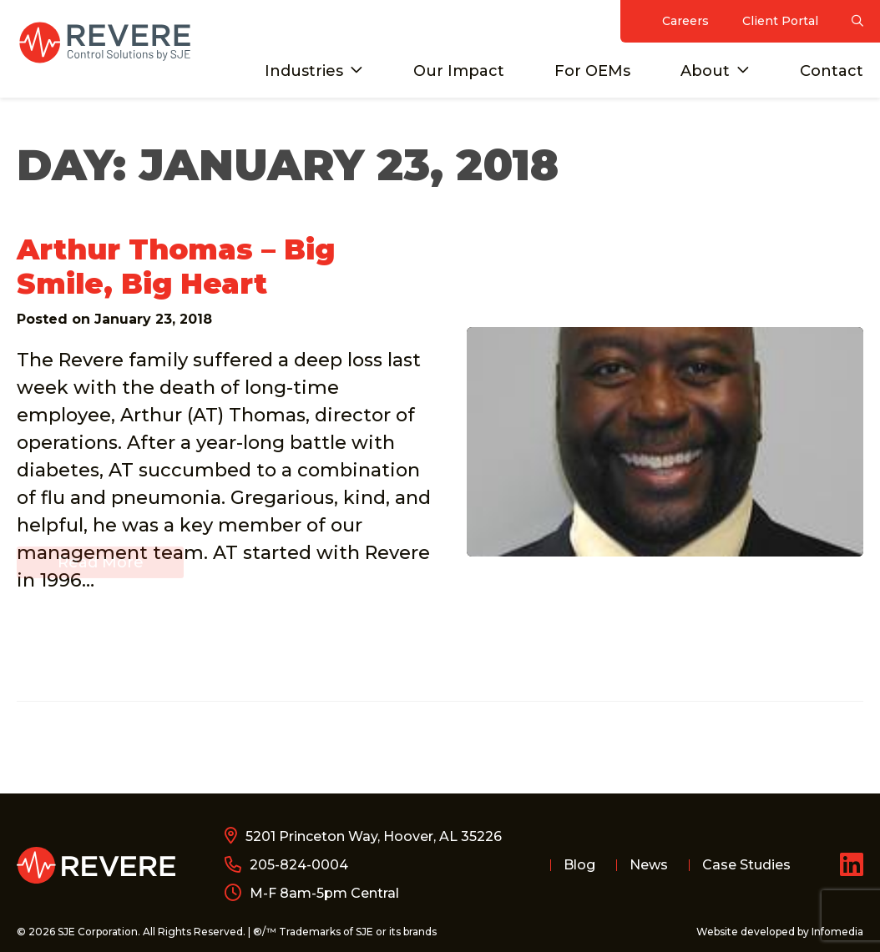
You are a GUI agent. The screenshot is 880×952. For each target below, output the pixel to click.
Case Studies (746, 865)
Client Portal (780, 20)
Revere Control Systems (104, 42)
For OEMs (592, 71)
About (705, 71)
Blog (579, 865)
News (649, 865)
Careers (685, 20)
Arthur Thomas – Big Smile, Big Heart (176, 266)
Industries (304, 71)
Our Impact (458, 71)
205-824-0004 (299, 865)
